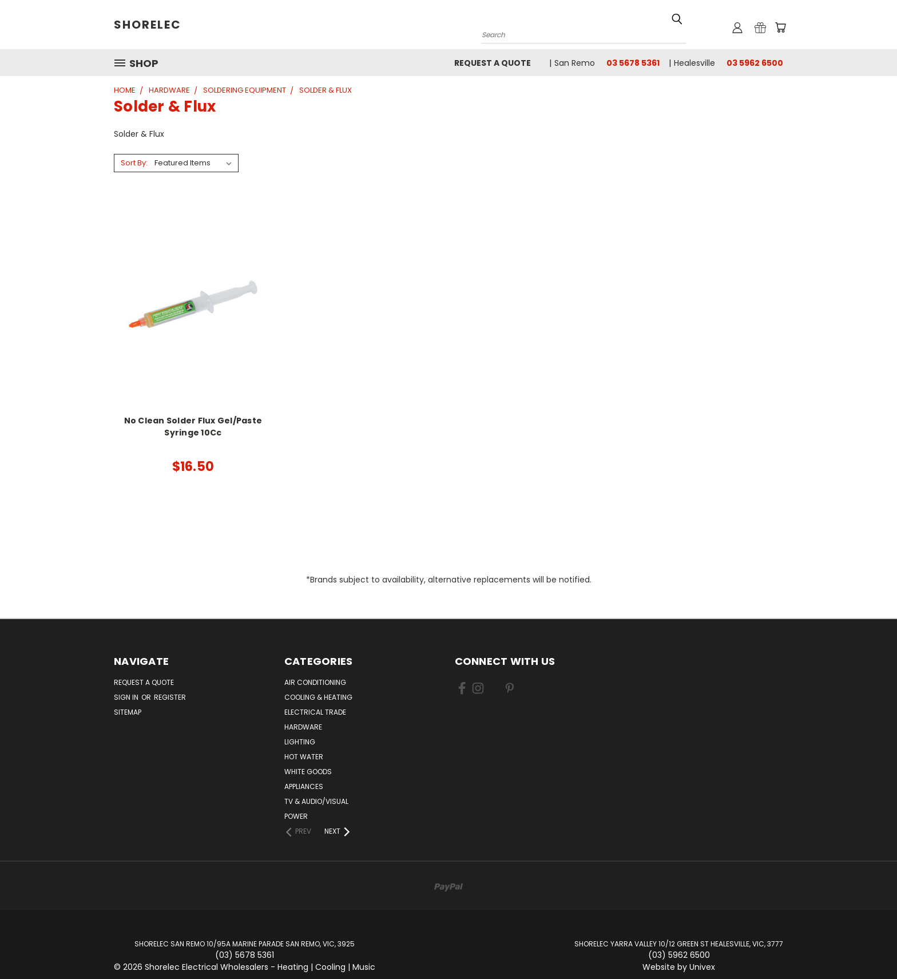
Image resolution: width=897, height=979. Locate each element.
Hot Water (303, 757)
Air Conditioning (315, 682)
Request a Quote (492, 63)
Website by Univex (678, 967)
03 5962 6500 (755, 63)
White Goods (308, 771)
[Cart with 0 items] (780, 27)
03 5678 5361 (633, 63)
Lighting (299, 742)
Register (170, 697)
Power (296, 816)
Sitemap (127, 712)
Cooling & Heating (318, 697)
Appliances (303, 786)
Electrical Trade (315, 712)
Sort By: (134, 162)
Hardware (303, 727)
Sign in (127, 697)
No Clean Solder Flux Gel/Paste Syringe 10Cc (193, 426)
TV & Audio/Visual (316, 801)
